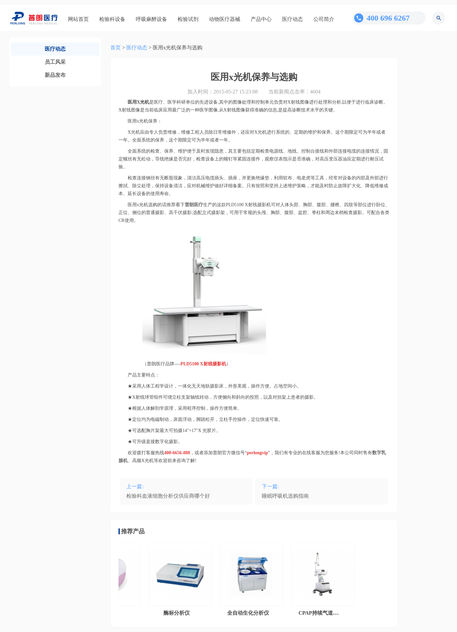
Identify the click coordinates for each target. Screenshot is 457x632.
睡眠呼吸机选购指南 (285, 496)
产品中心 (261, 19)
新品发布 (55, 75)
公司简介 (323, 19)
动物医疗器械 (224, 19)
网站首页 (78, 19)
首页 (115, 47)
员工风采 (55, 62)
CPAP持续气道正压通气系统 (332, 613)
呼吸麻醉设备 (151, 19)
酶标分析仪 (178, 613)
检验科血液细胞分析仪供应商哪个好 (168, 496)
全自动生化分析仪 (249, 613)
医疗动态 (292, 19)
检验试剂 (188, 19)
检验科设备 (112, 19)
